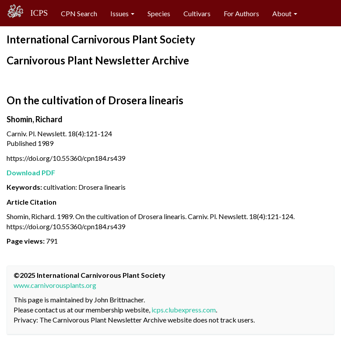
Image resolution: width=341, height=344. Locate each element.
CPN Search (79, 13)
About (284, 13)
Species (159, 13)
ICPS (36, 13)
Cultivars (197, 13)
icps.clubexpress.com (183, 309)
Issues (122, 13)
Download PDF (31, 172)
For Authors (241, 13)
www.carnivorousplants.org (55, 285)
